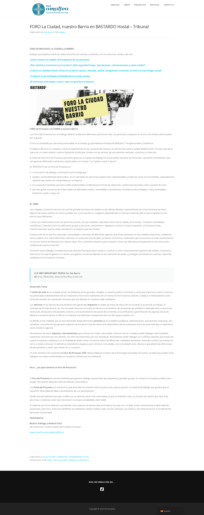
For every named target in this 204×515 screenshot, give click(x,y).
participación (60, 460)
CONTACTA (169, 5)
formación (62, 457)
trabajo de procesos (78, 460)
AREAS (127, 5)
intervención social (79, 457)
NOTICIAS (154, 5)
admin (62, 32)
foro (49, 460)
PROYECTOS (140, 5)
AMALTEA (115, 5)
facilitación (49, 457)
